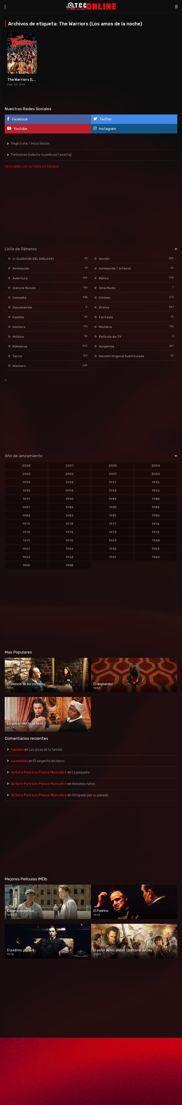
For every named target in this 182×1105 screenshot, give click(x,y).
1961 (112, 557)
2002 (69, 474)
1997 (112, 482)
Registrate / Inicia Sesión (30, 144)
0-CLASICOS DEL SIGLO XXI (33, 259)
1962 (69, 557)
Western (19, 366)
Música (18, 336)
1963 (26, 557)
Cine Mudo (107, 288)
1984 (156, 507)
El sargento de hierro (48, 761)
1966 (69, 548)
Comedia (19, 297)
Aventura (20, 278)
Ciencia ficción (24, 288)
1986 (69, 507)
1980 (156, 515)
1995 (26, 490)
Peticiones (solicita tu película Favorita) (41, 155)
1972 (155, 532)
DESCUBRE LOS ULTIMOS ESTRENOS (32, 167)
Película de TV (110, 336)
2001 (113, 474)
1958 (69, 565)
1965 (112, 548)
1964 (156, 548)
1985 (112, 507)
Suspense (106, 346)
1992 (156, 490)
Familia (18, 317)
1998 (69, 482)
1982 (69, 515)
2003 (26, 474)
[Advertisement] (91, 206)
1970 (69, 540)
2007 (69, 465)
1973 (112, 532)
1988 (156, 499)
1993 (112, 490)
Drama (104, 307)
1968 (156, 540)
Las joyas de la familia (45, 750)
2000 (155, 474)
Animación (21, 268)
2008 (26, 465)
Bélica (104, 278)
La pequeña (81, 772)
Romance (20, 346)
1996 (156, 482)
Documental (22, 307)
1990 (69, 499)
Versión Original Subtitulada (121, 356)
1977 (112, 524)
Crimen (104, 297)
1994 (69, 490)
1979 (26, 524)
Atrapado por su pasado (90, 795)
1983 (26, 515)
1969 (113, 540)
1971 (26, 540)
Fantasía (106, 317)
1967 (26, 548)
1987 (26, 507)
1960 (156, 557)
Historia (19, 327)
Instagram (104, 128)
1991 (26, 499)
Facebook (17, 119)
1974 (69, 532)
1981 (112, 515)
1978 (69, 524)
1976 (155, 524)
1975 (26, 532)
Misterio (105, 327)
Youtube (17, 128)
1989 (113, 499)
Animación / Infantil (115, 268)
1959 (26, 565)
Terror (18, 356)
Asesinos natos (83, 784)
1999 (26, 482)
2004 (155, 465)
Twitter (102, 119)
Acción (104, 259)
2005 (113, 465)
